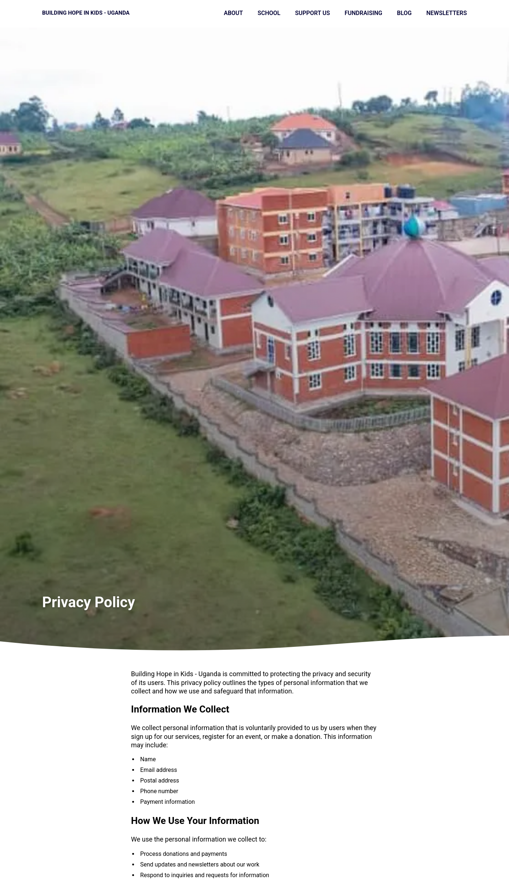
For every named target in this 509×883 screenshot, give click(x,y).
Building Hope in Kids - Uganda (86, 13)
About (233, 13)
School (268, 13)
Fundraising (363, 13)
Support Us (312, 13)
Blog (404, 13)
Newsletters (446, 13)
